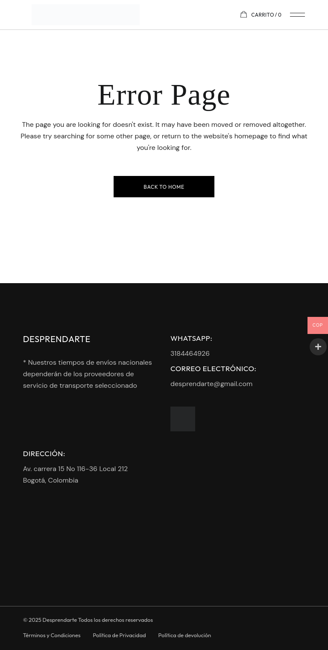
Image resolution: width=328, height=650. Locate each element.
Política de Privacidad (119, 635)
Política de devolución (184, 635)
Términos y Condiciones (52, 635)
